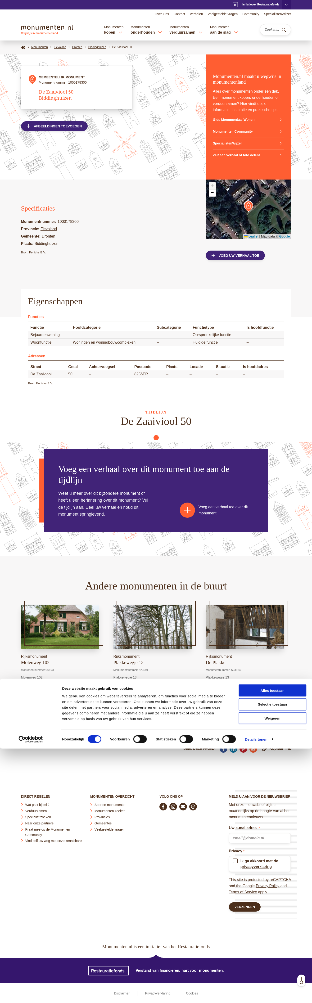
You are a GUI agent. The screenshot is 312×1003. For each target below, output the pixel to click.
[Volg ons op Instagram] (173, 804)
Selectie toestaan (272, 959)
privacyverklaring (256, 865)
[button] (248, 206)
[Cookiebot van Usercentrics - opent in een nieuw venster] (30, 993)
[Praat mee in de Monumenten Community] (193, 804)
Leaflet (251, 236)
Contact (179, 14)
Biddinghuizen (47, 244)
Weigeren (272, 973)
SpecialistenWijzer (277, 14)
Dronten (48, 236)
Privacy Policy (268, 884)
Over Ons (162, 14)
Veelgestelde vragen (223, 14)
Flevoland (49, 229)
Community (250, 14)
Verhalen (196, 14)
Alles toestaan (272, 945)
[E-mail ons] (183, 804)
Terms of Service (243, 890)
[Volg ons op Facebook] (163, 804)
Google (284, 236)
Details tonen (256, 994)
